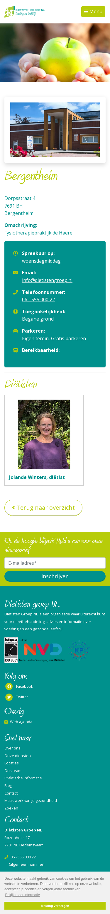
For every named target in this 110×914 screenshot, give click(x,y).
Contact (11, 793)
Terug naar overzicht (45, 507)
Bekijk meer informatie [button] (22, 895)
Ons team (12, 770)
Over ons (12, 748)
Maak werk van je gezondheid (30, 800)
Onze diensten (17, 755)
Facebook (18, 686)
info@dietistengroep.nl (47, 280)
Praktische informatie (23, 778)
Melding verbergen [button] (55, 906)
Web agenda (18, 721)
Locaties (11, 763)
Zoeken (11, 808)
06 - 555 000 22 (38, 299)
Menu (95, 11)
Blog (8, 785)
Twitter (16, 697)
